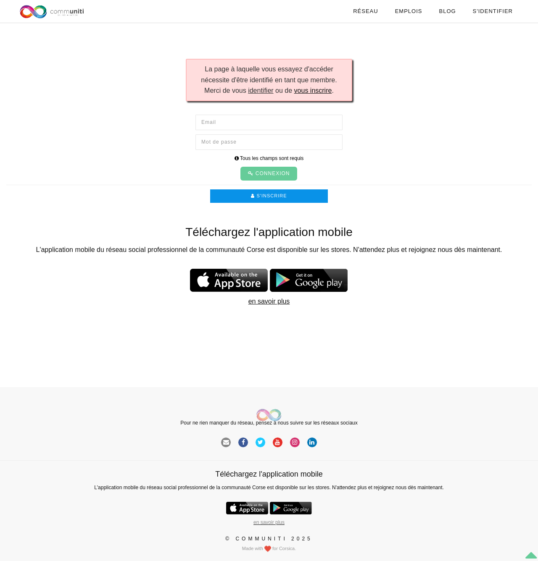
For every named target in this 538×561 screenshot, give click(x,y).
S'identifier (493, 11)
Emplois (408, 11)
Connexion (269, 173)
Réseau (365, 11)
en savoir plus (269, 301)
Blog (447, 11)
